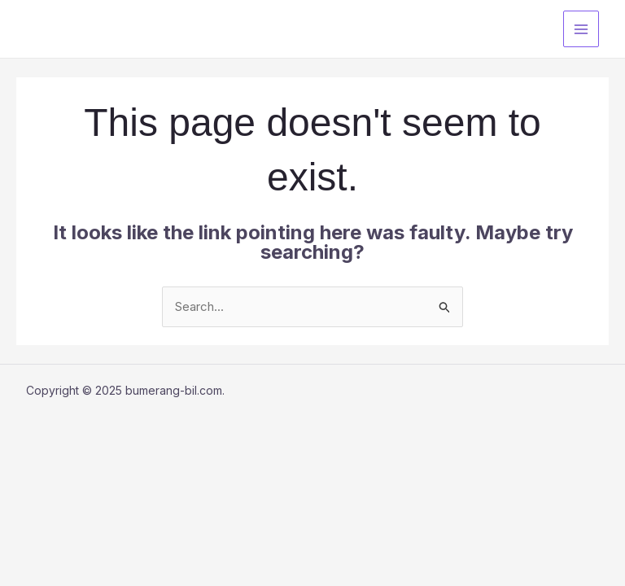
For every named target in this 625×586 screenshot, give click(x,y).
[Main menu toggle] (581, 29)
